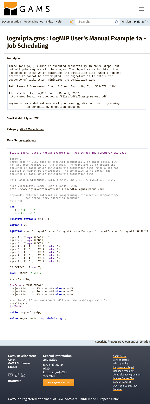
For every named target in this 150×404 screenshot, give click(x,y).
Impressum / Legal (123, 367)
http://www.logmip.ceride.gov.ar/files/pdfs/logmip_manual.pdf (58, 97)
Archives (117, 389)
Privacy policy (120, 363)
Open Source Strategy (125, 385)
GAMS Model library (32, 129)
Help (59, 21)
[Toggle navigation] (141, 9)
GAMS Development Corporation (130, 341)
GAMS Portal (120, 356)
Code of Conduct (122, 382)
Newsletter (14, 380)
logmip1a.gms (27, 140)
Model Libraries (33, 21)
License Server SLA (123, 378)
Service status (121, 359)
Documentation (11, 21)
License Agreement (123, 370)
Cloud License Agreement (127, 374)
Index (49, 21)
